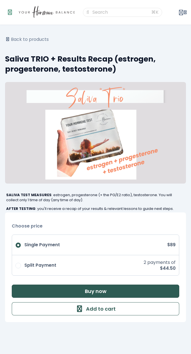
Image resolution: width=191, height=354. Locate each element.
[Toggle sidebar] (10, 12)
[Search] (120, 12)
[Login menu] (183, 12)
